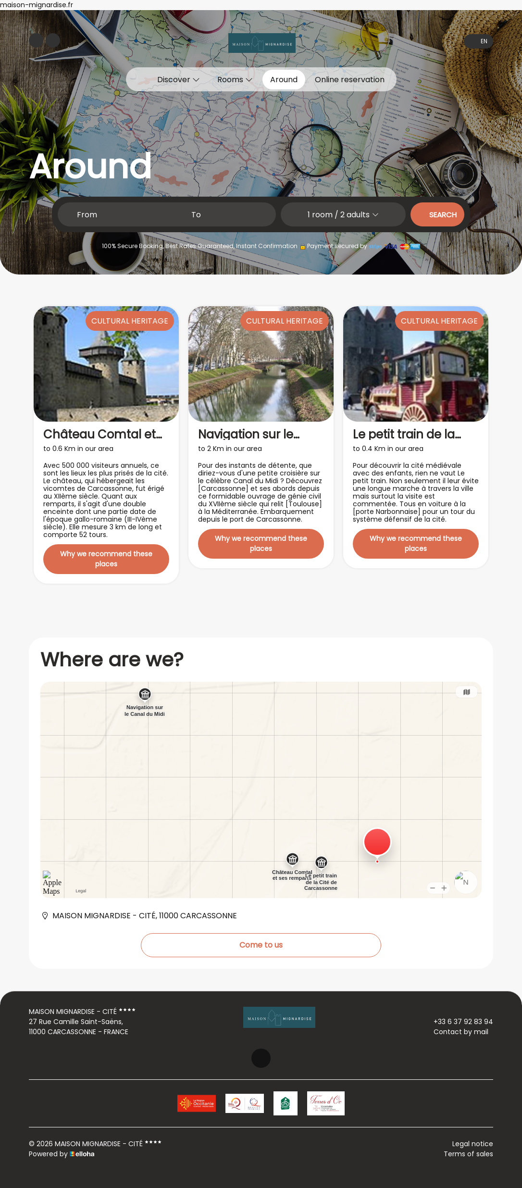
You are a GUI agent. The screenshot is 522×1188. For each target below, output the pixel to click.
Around (284, 79)
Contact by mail (455, 1032)
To (196, 214)
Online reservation (350, 79)
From (87, 214)
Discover (178, 79)
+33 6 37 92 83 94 (458, 1021)
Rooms (235, 79)
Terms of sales (468, 1154)
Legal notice (472, 1144)
